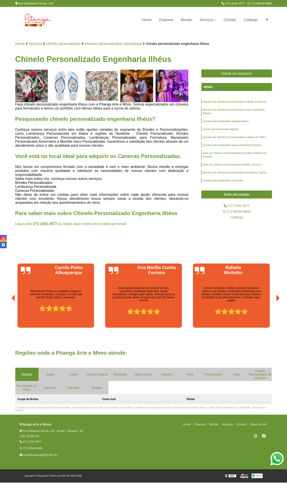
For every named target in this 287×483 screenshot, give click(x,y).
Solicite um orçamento (236, 74)
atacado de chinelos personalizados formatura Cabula (234, 177)
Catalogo (250, 20)
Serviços (206, 20)
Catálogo (236, 219)
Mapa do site (259, 424)
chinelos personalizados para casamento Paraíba (232, 148)
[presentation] (7, 315)
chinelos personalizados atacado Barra (226, 123)
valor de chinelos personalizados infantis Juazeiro (232, 169)
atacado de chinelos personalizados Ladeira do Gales (234, 140)
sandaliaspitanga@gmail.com (39, 455)
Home (147, 20)
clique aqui (71, 224)
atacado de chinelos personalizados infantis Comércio (234, 102)
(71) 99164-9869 (259, 3)
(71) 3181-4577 (233, 3)
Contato (229, 20)
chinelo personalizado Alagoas (221, 131)
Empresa (166, 20)
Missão (186, 20)
